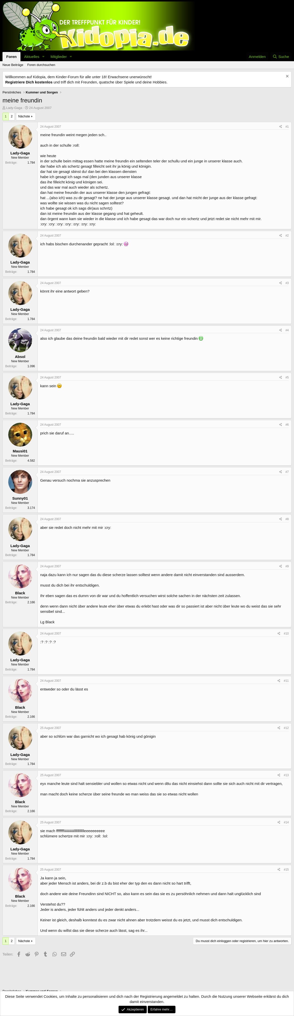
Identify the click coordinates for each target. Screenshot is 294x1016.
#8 (287, 519)
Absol (20, 356)
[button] (43, 56)
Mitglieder (58, 56)
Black (20, 593)
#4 (287, 330)
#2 (287, 235)
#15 (286, 869)
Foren (11, 56)
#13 (286, 775)
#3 (287, 283)
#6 (287, 424)
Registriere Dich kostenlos (28, 82)
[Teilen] (281, 127)
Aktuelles (31, 56)
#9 (287, 566)
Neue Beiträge (12, 65)
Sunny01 (20, 498)
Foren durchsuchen (41, 65)
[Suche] (281, 56)
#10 (286, 633)
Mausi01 (20, 451)
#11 (286, 680)
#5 (287, 377)
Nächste (24, 116)
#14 (286, 822)
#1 (287, 126)
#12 (286, 728)
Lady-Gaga (14, 108)
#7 (287, 472)
